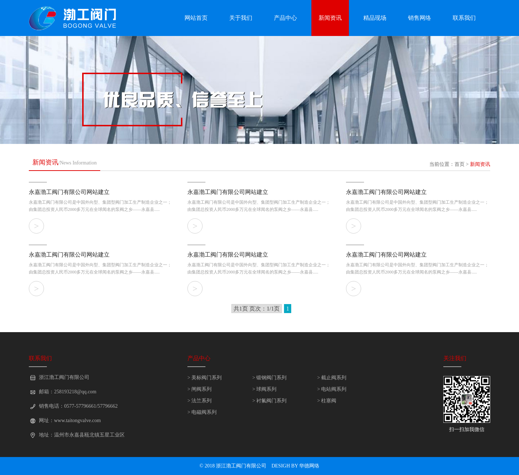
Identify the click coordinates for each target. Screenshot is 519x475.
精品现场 (374, 18)
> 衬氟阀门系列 (269, 400)
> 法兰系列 (199, 400)
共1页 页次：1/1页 (257, 309)
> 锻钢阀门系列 (269, 377)
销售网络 (419, 18)
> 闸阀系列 (199, 389)
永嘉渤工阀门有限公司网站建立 (69, 192)
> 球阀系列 (264, 389)
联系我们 (464, 18)
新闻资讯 (330, 18)
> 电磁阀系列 (202, 412)
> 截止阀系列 (331, 377)
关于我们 (240, 18)
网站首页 (196, 18)
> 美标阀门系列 (204, 377)
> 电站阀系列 (331, 389)
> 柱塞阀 (326, 400)
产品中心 (285, 18)
